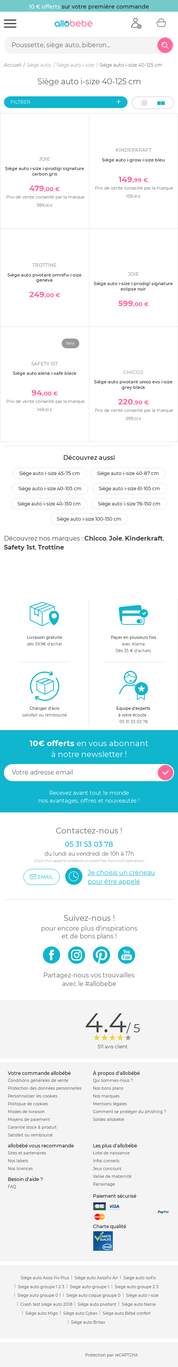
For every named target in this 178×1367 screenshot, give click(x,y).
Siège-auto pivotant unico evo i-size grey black (133, 384)
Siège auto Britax (88, 1322)
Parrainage (104, 1184)
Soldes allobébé (108, 1119)
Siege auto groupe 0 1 (39, 1295)
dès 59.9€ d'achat (44, 626)
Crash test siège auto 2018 (46, 1304)
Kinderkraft (144, 538)
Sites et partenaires (27, 1153)
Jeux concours (107, 1168)
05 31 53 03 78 (133, 721)
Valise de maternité (112, 1176)
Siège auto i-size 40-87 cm (128, 473)
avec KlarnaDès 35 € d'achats (133, 626)
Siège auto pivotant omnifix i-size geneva (44, 277)
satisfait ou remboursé (44, 694)
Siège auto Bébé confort (127, 1313)
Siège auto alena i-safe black (45, 373)
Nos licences (20, 1168)
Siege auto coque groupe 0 (93, 1295)
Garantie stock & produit (32, 1127)
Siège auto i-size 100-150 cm (89, 519)
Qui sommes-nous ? (113, 1080)
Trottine (51, 547)
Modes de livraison (26, 1111)
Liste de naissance (111, 1153)
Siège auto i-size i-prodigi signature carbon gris (44, 171)
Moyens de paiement (29, 1119)
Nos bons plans (108, 1088)
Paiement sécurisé (114, 1196)
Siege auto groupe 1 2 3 (41, 1286)
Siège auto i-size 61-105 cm (129, 488)
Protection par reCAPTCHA (111, 1355)
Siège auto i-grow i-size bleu (133, 160)
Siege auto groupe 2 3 (136, 1286)
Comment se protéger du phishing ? (129, 1111)
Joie (115, 538)
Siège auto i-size (142, 1295)
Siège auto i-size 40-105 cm (50, 488)
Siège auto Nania (139, 1304)
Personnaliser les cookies (32, 1096)
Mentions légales (110, 1103)
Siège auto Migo (41, 1313)
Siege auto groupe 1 (89, 1286)
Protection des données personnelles (45, 1088)
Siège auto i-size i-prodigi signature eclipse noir (133, 286)
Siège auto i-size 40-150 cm (49, 504)
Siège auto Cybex (80, 1313)
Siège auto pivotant (97, 1304)
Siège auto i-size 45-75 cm (49, 473)
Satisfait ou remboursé (30, 1135)
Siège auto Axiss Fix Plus (45, 1277)
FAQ (12, 1186)
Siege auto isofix (139, 1277)
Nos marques (106, 1096)
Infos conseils (106, 1160)
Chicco (95, 538)
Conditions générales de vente (38, 1080)
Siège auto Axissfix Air (96, 1277)
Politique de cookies (28, 1103)
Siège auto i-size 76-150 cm (129, 504)
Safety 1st (19, 547)
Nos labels (18, 1160)
